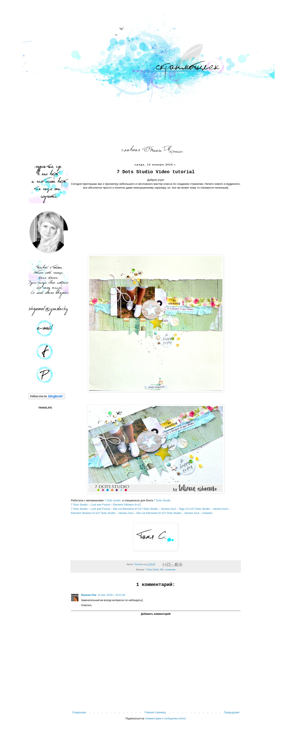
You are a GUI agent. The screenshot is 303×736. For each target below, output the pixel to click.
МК (161, 569)
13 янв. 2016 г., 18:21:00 (111, 595)
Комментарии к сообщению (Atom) (166, 718)
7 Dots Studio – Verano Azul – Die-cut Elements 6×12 (132, 513)
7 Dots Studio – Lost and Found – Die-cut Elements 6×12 (106, 508)
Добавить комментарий (156, 613)
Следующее (79, 712)
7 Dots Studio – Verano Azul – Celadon (189, 513)
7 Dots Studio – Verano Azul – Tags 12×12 (167, 508)
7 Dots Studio (162, 500)
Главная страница (155, 712)
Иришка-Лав (88, 595)
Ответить (86, 605)
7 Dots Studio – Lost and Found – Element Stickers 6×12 (106, 504)
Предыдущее (231, 712)
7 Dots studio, (112, 500)
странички (170, 569)
